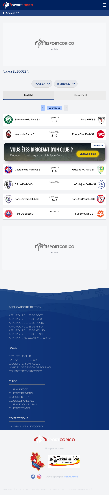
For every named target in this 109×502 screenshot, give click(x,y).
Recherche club (20, 363)
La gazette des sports (24, 366)
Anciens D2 (12, 13)
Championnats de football (27, 433)
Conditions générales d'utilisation (41, 496)
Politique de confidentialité (77, 496)
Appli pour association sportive (30, 344)
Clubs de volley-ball (23, 411)
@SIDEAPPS (71, 483)
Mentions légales (12, 496)
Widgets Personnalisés (24, 370)
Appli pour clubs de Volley (27, 337)
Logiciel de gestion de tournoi (30, 374)
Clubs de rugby (19, 404)
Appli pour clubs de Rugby (26, 329)
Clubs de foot (18, 396)
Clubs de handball (21, 407)
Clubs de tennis (19, 415)
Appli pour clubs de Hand (26, 333)
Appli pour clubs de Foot (26, 322)
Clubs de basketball (22, 400)
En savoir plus (88, 157)
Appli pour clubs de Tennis (26, 341)
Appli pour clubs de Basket (27, 326)
